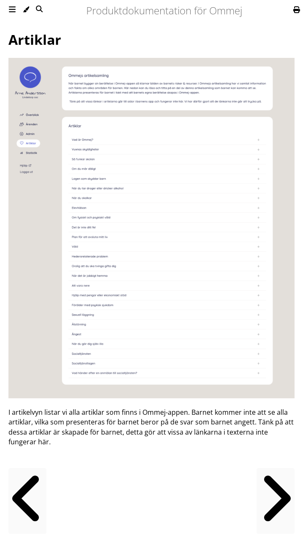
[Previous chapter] (27, 501)
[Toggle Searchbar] (36, 10)
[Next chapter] (276, 501)
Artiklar (34, 39)
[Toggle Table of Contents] (9, 10)
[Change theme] (22, 10)
